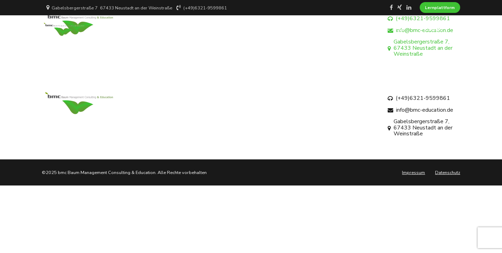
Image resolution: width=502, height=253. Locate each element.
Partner (397, 29)
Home (228, 29)
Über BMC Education (279, 29)
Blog (365, 29)
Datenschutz (447, 172)
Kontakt (433, 29)
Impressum (413, 172)
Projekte (331, 29)
